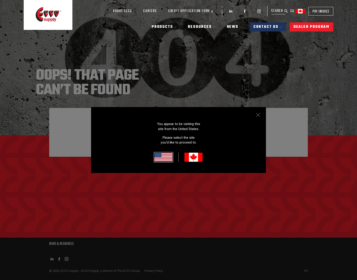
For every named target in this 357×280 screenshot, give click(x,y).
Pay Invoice (320, 12)
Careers (150, 11)
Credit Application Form (191, 11)
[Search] (278, 11)
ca (297, 11)
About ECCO (122, 11)
